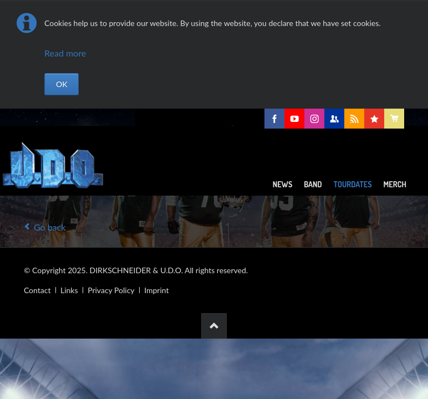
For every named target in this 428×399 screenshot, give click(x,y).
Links (69, 290)
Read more (65, 53)
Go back (49, 227)
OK (61, 84)
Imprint (156, 290)
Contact (37, 290)
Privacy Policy (111, 290)
